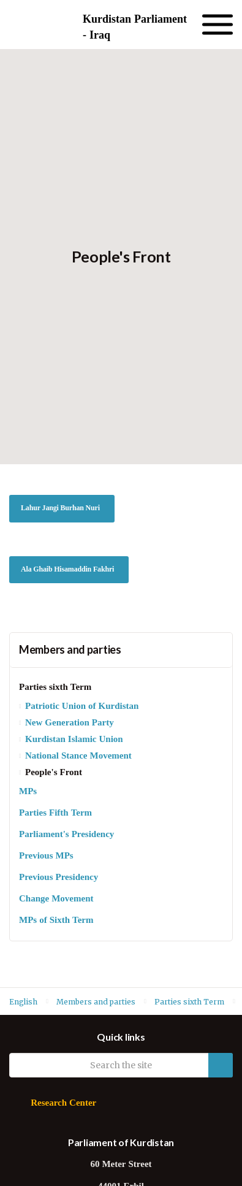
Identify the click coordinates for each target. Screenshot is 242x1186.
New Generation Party (69, 723)
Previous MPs (46, 856)
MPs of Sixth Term (56, 921)
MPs (28, 792)
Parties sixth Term (55, 688)
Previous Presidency (58, 878)
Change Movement (56, 899)
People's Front (53, 773)
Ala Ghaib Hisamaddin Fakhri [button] (67, 569)
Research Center (63, 1103)
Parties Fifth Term (55, 813)
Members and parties (70, 649)
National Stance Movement (78, 756)
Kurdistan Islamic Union (74, 740)
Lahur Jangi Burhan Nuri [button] (60, 508)
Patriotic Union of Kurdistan (81, 706)
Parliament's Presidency (66, 835)
